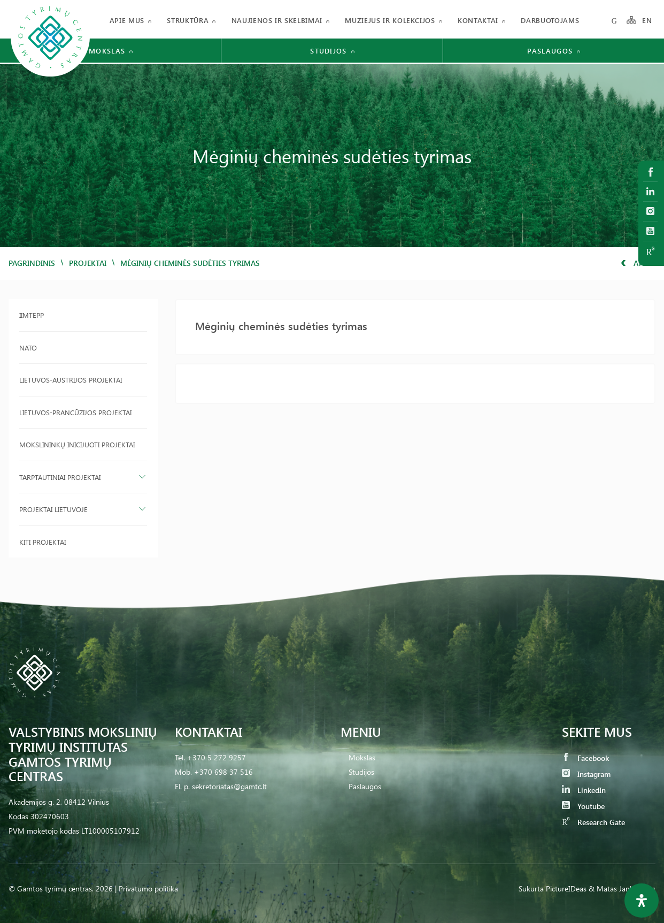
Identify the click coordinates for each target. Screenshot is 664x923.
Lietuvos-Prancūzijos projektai (75, 412)
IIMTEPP (31, 314)
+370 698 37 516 (223, 772)
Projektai (87, 263)
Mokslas (362, 757)
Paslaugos (365, 786)
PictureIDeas (566, 888)
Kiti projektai (42, 541)
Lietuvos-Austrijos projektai (70, 379)
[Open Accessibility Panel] (641, 900)
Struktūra (188, 20)
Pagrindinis (32, 263)
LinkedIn (584, 790)
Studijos (361, 772)
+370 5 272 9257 (216, 757)
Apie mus (127, 20)
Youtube (583, 806)
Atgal (638, 263)
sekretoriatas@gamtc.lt (229, 786)
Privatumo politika (148, 888)
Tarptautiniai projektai (60, 477)
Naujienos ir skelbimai (276, 20)
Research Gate (593, 822)
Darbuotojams (550, 20)
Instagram (586, 774)
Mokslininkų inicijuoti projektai (77, 444)
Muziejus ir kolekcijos (390, 20)
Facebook (585, 758)
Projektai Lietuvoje (53, 509)
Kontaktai (478, 20)
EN (647, 20)
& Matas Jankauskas (622, 888)
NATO (28, 347)
